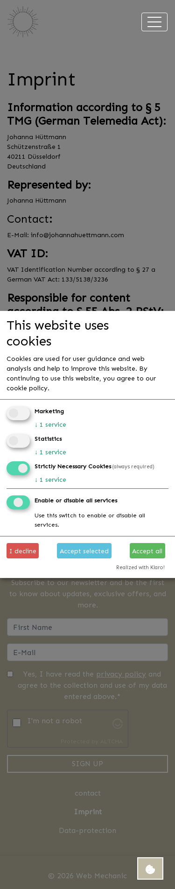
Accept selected (84, 551)
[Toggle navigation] (154, 22)
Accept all (147, 551)
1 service (50, 424)
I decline (22, 551)
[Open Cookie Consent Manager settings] (150, 868)
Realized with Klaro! (140, 567)
